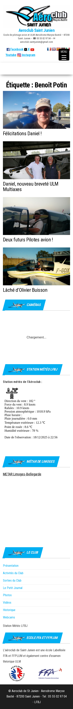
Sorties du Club (12, 580)
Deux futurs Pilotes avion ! (28, 240)
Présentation (10, 566)
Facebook (15, 49)
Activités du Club (13, 573)
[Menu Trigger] (64, 54)
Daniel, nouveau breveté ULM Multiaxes (30, 186)
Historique (9, 610)
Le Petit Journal (12, 588)
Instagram (28, 55)
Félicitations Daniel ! (22, 133)
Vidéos (7, 602)
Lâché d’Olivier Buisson (25, 290)
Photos (7, 595)
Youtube (11, 55)
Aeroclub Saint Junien (36, 30)
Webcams (9, 617)
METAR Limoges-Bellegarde (22, 474)
